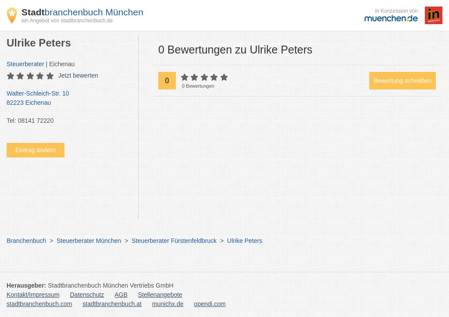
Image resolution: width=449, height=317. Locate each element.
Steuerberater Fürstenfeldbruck (174, 240)
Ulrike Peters (244, 240)
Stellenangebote (160, 294)
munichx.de (168, 303)
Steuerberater (25, 64)
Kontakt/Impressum (33, 294)
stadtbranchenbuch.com (39, 303)
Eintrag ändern (35, 149)
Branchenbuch (26, 240)
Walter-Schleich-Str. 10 (68, 98)
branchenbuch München (82, 12)
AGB (121, 294)
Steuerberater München (89, 240)
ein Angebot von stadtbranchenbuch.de (67, 21)
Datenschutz (87, 294)
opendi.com (209, 303)
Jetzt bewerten (78, 75)
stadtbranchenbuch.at (112, 303)
